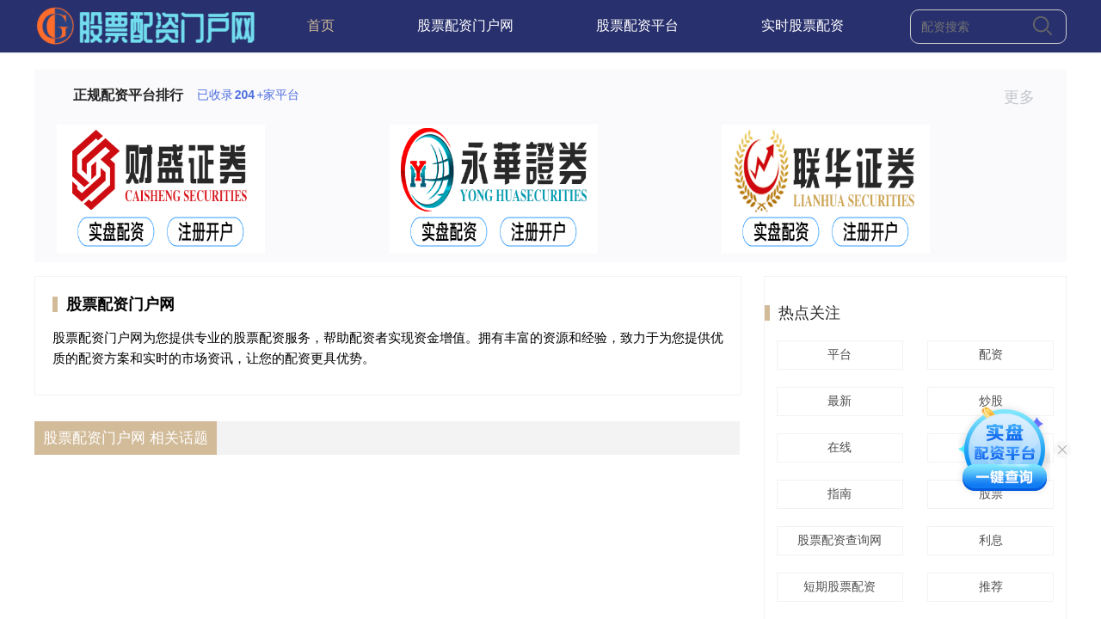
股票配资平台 (637, 25)
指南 (837, 493)
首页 (321, 25)
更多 (1026, 97)
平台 (837, 354)
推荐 (988, 586)
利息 (988, 540)
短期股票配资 (837, 586)
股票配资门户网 (465, 25)
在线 (837, 447)
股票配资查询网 (837, 540)
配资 (988, 354)
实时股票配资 (802, 25)
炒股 (988, 401)
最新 (837, 401)
